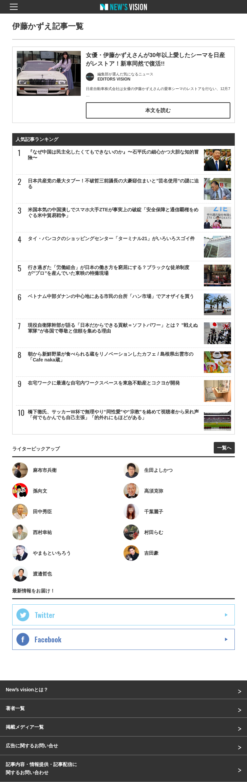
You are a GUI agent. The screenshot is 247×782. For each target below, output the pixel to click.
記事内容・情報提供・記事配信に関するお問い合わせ (41, 768)
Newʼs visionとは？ (27, 689)
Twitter (45, 615)
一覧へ (224, 447)
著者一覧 (15, 708)
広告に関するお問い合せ (32, 745)
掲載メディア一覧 (25, 727)
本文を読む (158, 110)
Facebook (48, 639)
